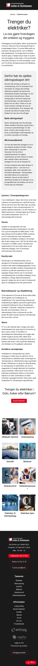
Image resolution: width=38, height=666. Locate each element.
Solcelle (10, 461)
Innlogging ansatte (19, 653)
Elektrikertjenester (27, 487)
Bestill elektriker (19, 401)
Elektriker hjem (27, 513)
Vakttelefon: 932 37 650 (19, 556)
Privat (19, 618)
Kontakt (19, 612)
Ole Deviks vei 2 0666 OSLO (19, 545)
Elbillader (19, 580)
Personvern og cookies (19, 646)
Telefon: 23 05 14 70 (19, 562)
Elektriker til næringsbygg (10, 514)
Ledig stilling (19, 606)
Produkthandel (19, 624)
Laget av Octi (19, 643)
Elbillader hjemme (10, 437)
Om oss (19, 621)
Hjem (13, 14)
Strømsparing (27, 437)
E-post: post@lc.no (19, 568)
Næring (19, 615)
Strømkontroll (10, 486)
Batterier (27, 461)
